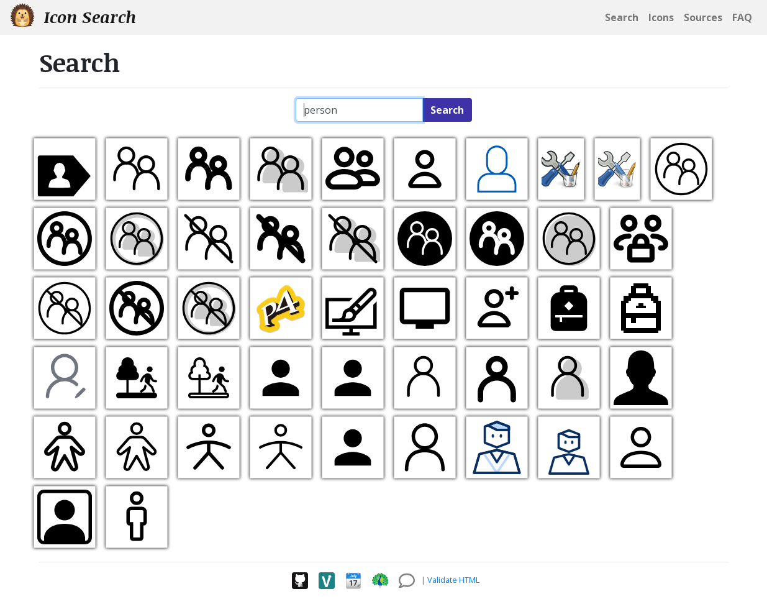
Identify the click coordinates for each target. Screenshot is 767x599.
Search (447, 110)
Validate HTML (453, 579)
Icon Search (73, 16)
